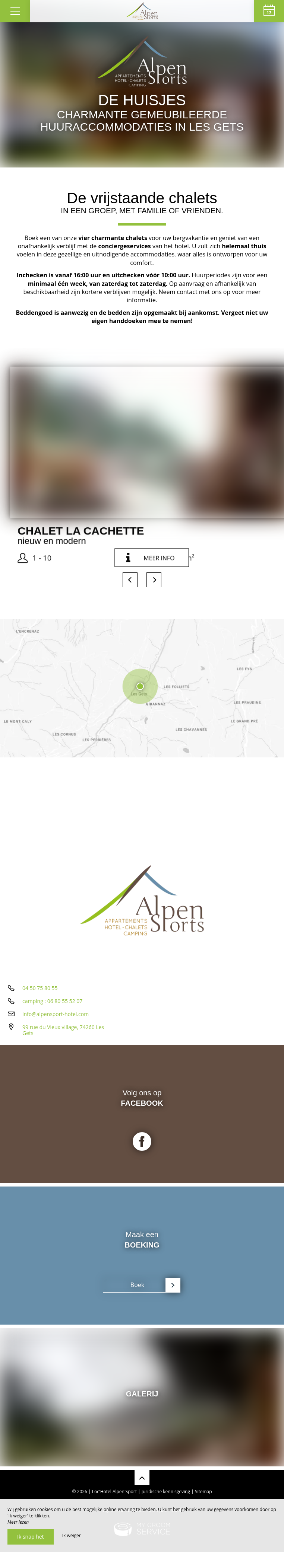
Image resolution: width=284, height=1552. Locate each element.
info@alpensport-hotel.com (55, 1014)
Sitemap (203, 1491)
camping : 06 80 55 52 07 (52, 1001)
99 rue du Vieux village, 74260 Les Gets (63, 1030)
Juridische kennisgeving (166, 1491)
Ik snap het (30, 1536)
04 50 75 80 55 (40, 987)
